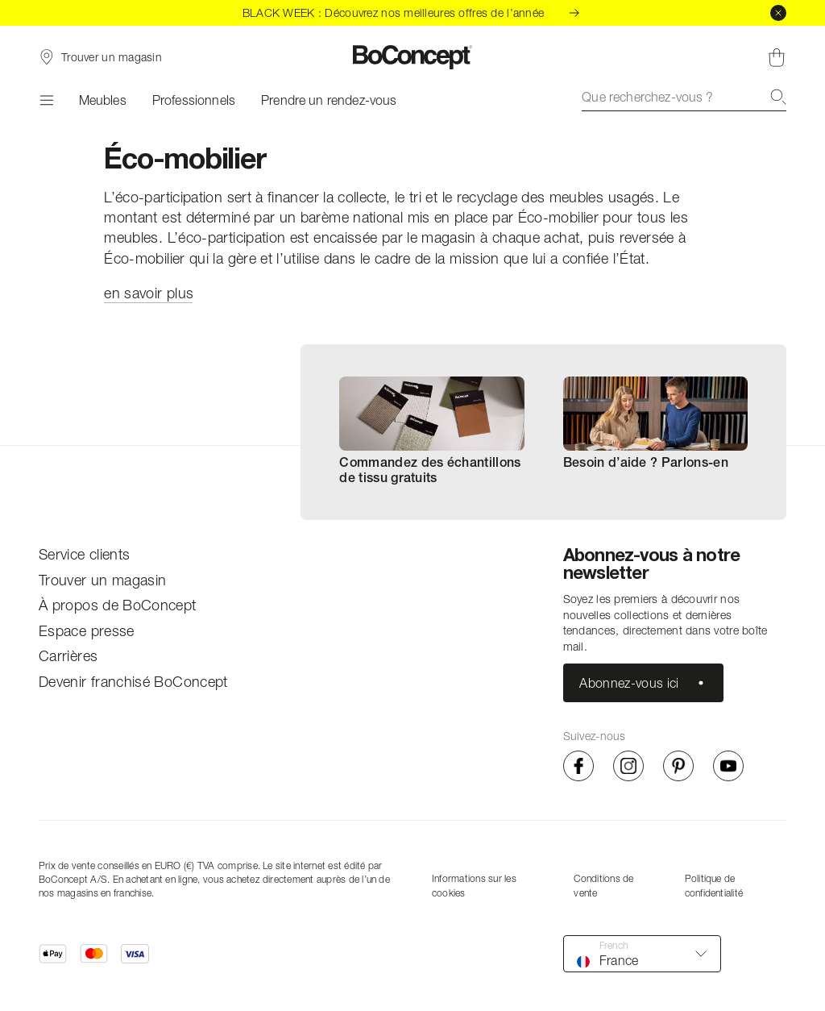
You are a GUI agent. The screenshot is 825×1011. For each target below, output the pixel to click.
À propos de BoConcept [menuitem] (118, 605)
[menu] (133, 618)
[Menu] (46, 100)
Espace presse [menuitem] (87, 630)
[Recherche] (778, 96)
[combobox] (684, 97)
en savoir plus (148, 293)
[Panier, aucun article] (776, 57)
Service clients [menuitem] (84, 554)
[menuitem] (431, 432)
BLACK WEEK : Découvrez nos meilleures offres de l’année (412, 12)
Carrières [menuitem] (68, 655)
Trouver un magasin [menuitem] (102, 580)
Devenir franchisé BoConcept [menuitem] (133, 681)
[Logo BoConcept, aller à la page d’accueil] (413, 57)
